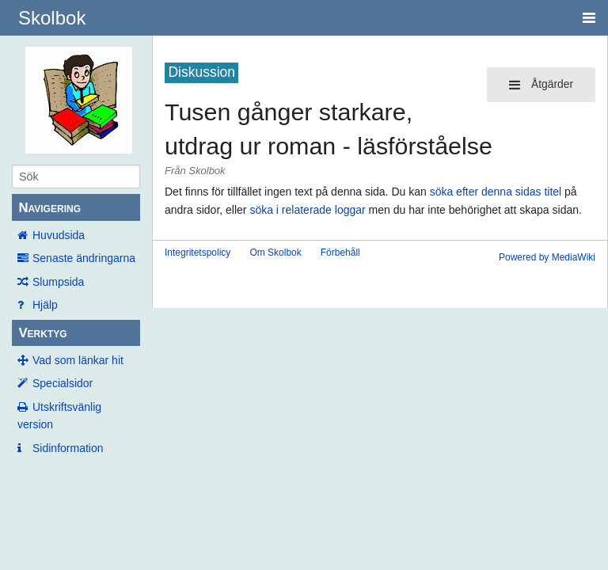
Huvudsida (58, 235)
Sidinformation (68, 448)
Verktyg (42, 332)
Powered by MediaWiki (547, 257)
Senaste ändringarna (83, 258)
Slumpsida (58, 282)
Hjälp (45, 304)
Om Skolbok (275, 252)
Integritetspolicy (197, 252)
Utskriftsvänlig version (59, 416)
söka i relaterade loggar (307, 209)
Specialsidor (62, 383)
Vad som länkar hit (78, 360)
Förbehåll (340, 252)
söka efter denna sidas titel (496, 191)
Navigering (49, 207)
